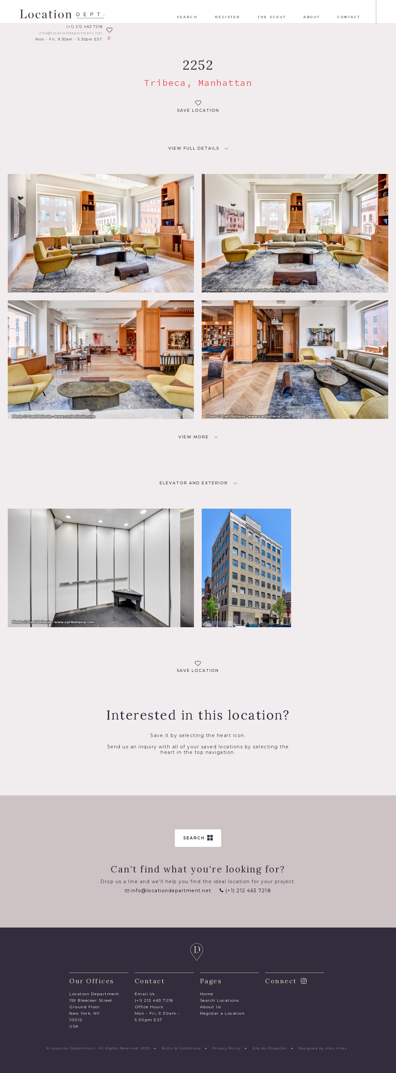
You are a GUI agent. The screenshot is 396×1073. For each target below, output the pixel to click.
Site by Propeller (270, 1048)
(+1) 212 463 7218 (84, 27)
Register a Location (222, 1013)
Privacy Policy (226, 1048)
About (311, 17)
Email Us (145, 993)
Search (187, 17)
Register (228, 17)
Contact (348, 17)
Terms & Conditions (181, 1048)
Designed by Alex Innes (323, 1048)
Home (206, 993)
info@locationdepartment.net (71, 33)
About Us (210, 1006)
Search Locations (219, 1000)
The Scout (272, 17)
